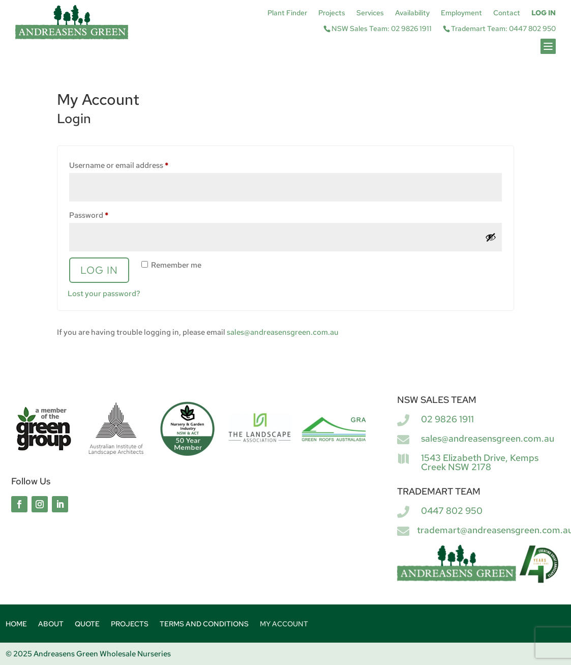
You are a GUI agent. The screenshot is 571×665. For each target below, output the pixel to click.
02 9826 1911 (447, 419)
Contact (506, 13)
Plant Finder (287, 13)
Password (104, 214)
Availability (412, 13)
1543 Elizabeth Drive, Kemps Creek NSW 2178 (479, 462)
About (51, 624)
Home (16, 624)
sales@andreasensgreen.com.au (283, 332)
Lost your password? (104, 293)
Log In (543, 13)
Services (370, 13)
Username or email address (134, 164)
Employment (461, 13)
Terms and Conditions (204, 624)
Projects (331, 13)
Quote (87, 624)
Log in (99, 270)
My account (284, 624)
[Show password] (490, 237)
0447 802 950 (452, 510)
